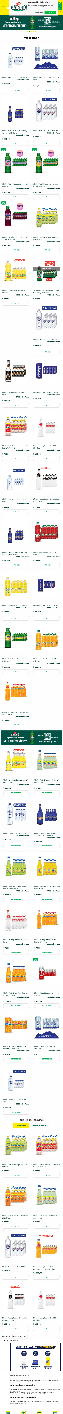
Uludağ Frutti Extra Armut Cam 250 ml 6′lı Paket (47, 782)
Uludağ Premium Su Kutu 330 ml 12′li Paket (46, 80)
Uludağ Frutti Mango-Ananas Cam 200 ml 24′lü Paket (46, 186)
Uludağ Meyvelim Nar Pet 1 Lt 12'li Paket (46, 554)
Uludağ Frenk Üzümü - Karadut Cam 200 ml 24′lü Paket (15, 239)
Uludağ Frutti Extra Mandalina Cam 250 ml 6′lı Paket (16, 995)
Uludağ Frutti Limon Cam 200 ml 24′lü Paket (15, 661)
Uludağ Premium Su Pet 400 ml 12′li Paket (15, 501)
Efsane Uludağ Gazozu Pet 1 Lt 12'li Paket (16, 942)
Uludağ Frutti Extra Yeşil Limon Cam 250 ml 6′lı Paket (16, 889)
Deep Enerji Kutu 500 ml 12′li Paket (46, 394)
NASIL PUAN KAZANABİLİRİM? (11, 1187)
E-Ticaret (25, 1411)
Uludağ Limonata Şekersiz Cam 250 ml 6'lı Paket (16, 782)
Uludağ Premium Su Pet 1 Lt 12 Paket (46, 132)
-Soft (21, 1411)
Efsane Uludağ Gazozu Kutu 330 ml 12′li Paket (47, 995)
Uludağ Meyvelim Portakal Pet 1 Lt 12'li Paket (46, 661)
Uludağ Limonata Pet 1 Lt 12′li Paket (15, 607)
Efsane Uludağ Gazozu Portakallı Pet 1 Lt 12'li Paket (15, 714)
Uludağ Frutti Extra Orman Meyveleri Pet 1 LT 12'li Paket (15, 448)
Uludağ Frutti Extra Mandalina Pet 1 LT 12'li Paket (46, 1166)
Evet (50, 13)
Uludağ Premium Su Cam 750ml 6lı (16, 834)
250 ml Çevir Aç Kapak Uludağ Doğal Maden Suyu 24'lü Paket (46, 293)
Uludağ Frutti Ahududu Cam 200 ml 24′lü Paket (15, 186)
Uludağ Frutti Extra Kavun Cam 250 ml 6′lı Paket (47, 889)
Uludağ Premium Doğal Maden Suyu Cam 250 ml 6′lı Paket (15, 133)
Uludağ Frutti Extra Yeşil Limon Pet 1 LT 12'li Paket (46, 239)
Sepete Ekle (15, 90)
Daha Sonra (39, 13)
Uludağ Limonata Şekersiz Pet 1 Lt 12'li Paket (15, 293)
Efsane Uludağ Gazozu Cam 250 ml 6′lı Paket (46, 448)
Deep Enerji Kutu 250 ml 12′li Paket (46, 607)
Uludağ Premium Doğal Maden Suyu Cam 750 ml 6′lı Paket (47, 835)
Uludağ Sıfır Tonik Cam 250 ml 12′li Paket (15, 395)
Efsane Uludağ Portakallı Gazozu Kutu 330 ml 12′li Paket (16, 1048)
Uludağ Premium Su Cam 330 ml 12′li (15, 79)
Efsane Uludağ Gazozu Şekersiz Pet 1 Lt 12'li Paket (46, 501)
